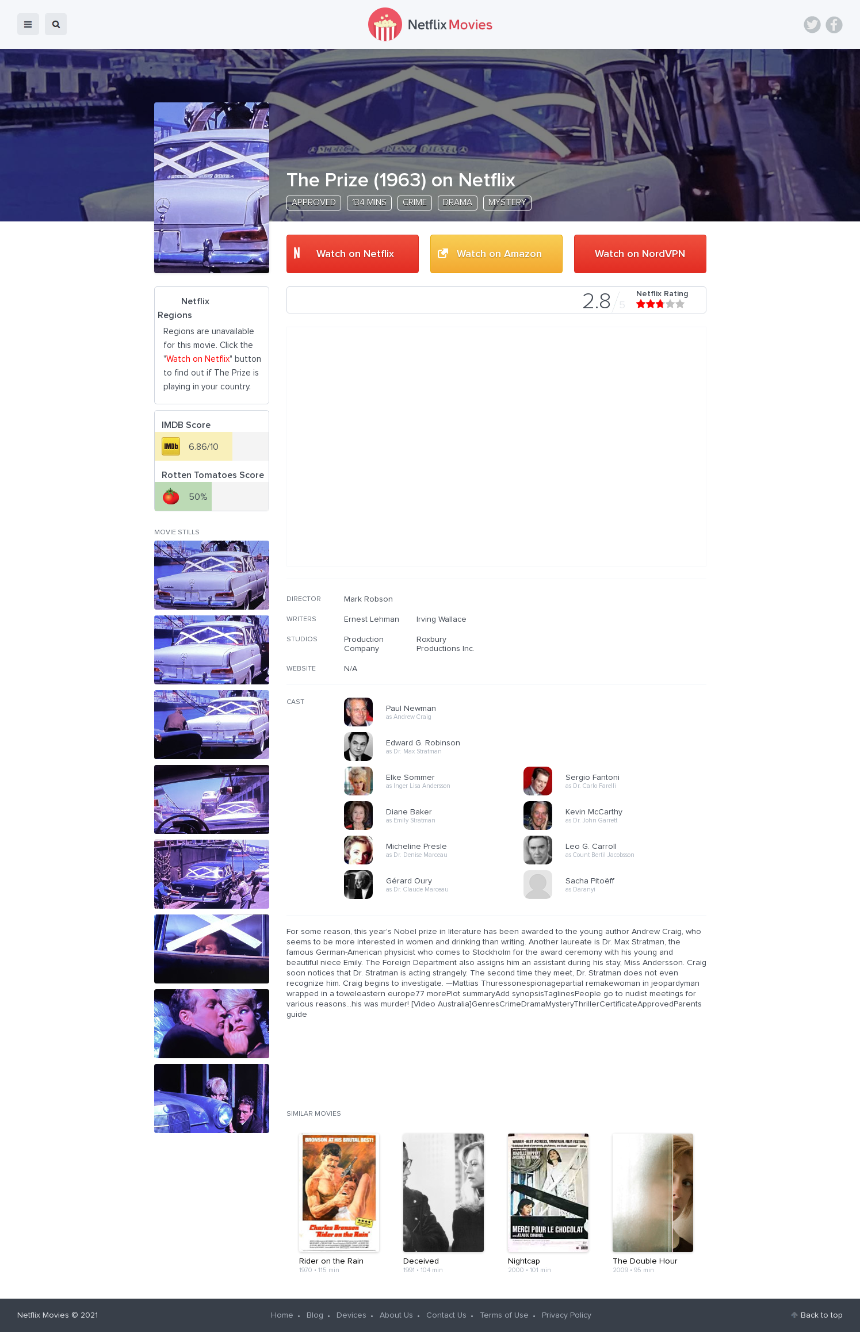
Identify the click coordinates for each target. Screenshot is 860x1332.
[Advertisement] (620, 668)
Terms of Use (504, 1315)
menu (28, 24)
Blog (315, 1315)
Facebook (834, 24)
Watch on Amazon (499, 254)
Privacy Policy (566, 1315)
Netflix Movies (43, 1315)
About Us (396, 1315)
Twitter (812, 24)
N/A (350, 669)
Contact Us (446, 1315)
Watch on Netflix (355, 254)
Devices (351, 1315)
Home (282, 1315)
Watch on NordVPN (640, 254)
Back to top (822, 1315)
